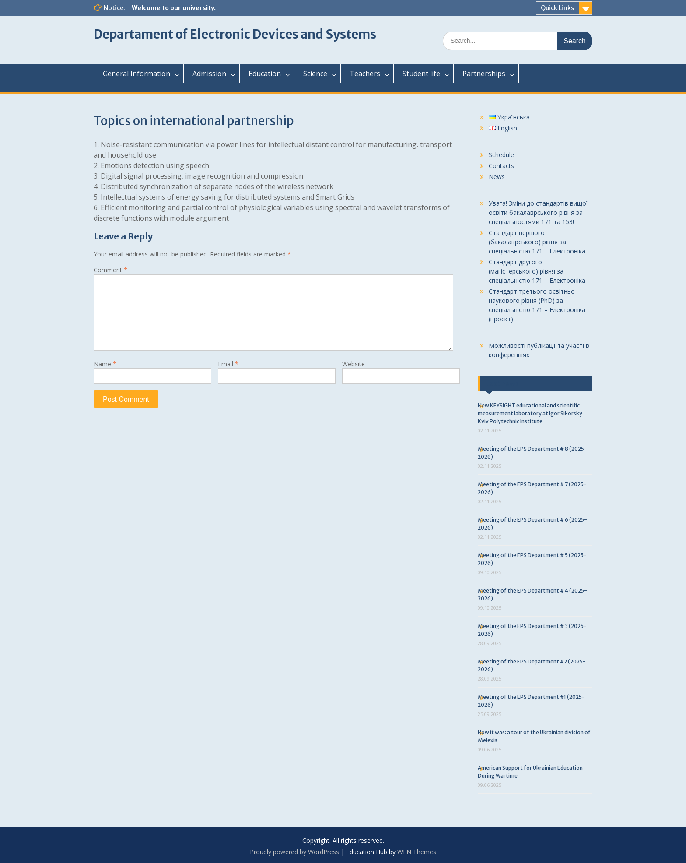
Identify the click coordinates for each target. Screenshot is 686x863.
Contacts (501, 165)
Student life (421, 73)
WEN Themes (416, 852)
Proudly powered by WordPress (294, 852)
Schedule (501, 155)
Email (228, 364)
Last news (502, 383)
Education (264, 73)
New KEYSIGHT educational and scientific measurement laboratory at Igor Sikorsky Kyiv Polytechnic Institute (530, 413)
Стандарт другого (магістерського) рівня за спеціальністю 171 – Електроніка (537, 271)
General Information (136, 73)
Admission (209, 73)
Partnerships (483, 73)
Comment (110, 270)
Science (315, 73)
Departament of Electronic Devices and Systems (235, 34)
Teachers (365, 73)
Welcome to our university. (174, 8)
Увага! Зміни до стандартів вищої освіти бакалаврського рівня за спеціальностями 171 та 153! (538, 212)
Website (353, 364)
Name (105, 364)
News (497, 176)
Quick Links (557, 8)
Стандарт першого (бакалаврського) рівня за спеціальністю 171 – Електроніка (537, 241)
